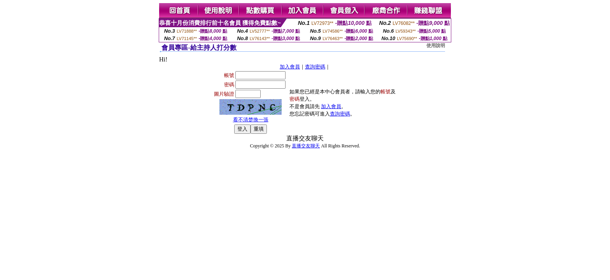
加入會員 (290, 67)
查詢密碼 (315, 67)
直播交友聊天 (306, 146)
